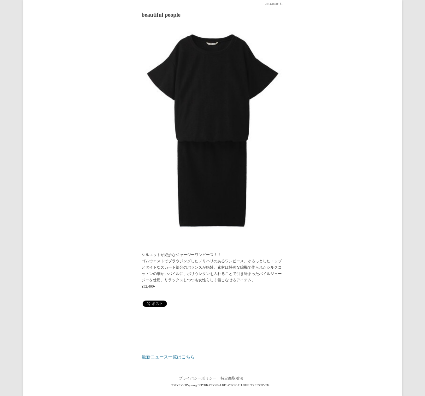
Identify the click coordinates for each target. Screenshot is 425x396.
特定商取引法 (232, 378)
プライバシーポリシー (197, 378)
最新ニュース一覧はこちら (168, 357)
